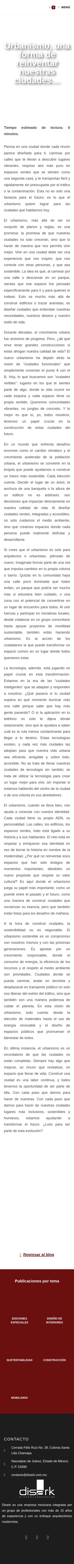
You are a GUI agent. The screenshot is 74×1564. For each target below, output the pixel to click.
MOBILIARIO (19, 1397)
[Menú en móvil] (62, 7)
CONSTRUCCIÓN (54, 1360)
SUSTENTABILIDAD (19, 1360)
